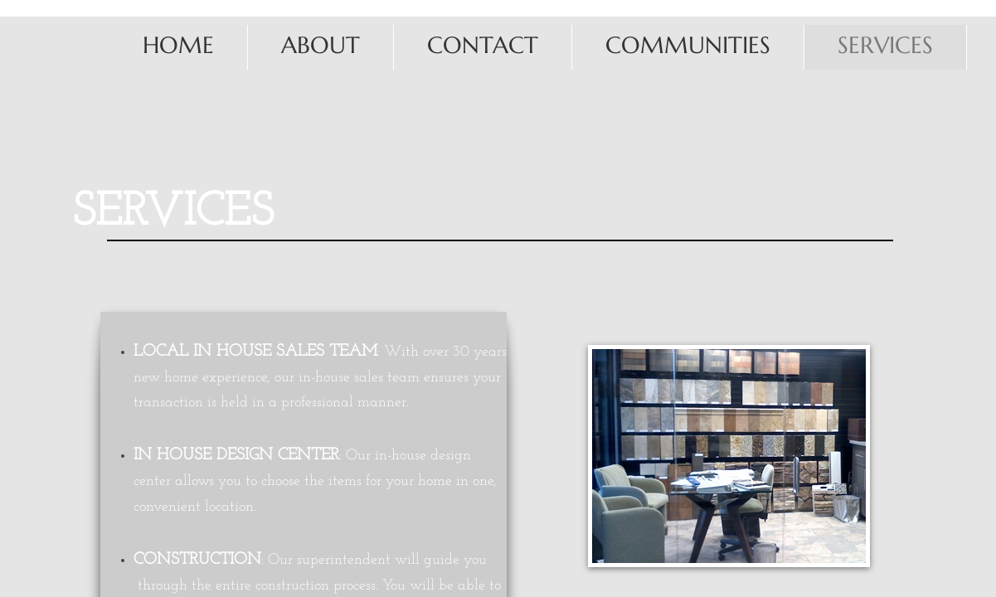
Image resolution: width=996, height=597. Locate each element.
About (320, 45)
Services (885, 45)
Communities (687, 45)
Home (178, 45)
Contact (482, 45)
